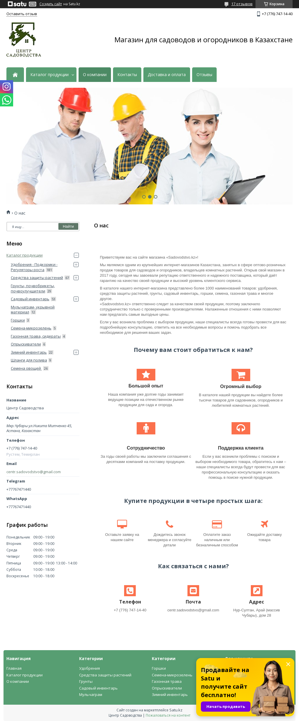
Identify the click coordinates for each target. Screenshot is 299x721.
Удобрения (89, 668)
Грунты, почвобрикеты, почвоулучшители (33, 288)
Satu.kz (175, 710)
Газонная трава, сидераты (36, 336)
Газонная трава (167, 681)
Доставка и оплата (167, 74)
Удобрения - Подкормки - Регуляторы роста (34, 267)
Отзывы (204, 74)
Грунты (86, 681)
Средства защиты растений (37, 277)
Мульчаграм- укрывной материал (33, 309)
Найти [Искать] (68, 226)
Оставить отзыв (21, 13)
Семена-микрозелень (31, 328)
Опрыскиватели (26, 344)
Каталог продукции (49, 74)
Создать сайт (50, 4)
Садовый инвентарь (30, 298)
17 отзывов (242, 3)
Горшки (18, 320)
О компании (95, 74)
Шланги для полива (29, 360)
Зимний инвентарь (29, 352)
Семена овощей (26, 368)
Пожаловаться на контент (168, 715)
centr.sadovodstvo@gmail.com (33, 471)
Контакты (127, 74)
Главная (14, 668)
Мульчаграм (90, 694)
